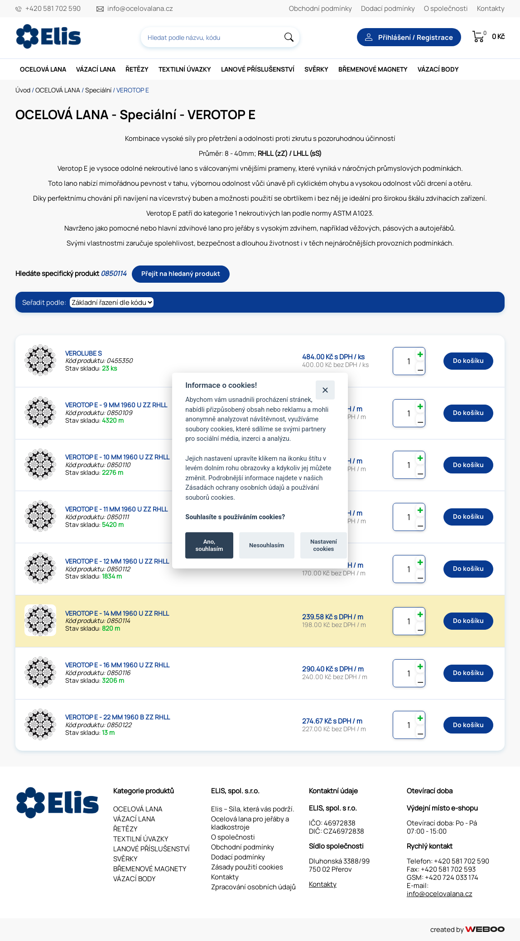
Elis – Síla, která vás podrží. (252, 809)
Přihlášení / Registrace (409, 37)
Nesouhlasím (266, 545)
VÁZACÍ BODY (438, 69)
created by (467, 929)
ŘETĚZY (137, 69)
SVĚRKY (316, 69)
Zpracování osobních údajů (253, 887)
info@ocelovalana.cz (140, 9)
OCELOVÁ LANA (43, 69)
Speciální (98, 90)
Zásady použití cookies (247, 867)
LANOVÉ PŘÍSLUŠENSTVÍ (257, 69)
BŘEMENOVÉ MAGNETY (373, 69)
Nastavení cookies (323, 545)
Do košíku (468, 360)
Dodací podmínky (388, 8)
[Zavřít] (325, 390)
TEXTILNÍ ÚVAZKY (185, 69)
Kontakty (491, 8)
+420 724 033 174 (451, 877)
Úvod (22, 90)
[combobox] (220, 37)
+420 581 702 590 (53, 9)
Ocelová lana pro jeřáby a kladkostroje (250, 823)
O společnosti (446, 8)
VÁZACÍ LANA (96, 69)
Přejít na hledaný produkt (180, 273)
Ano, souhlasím (209, 545)
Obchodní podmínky (320, 8)
